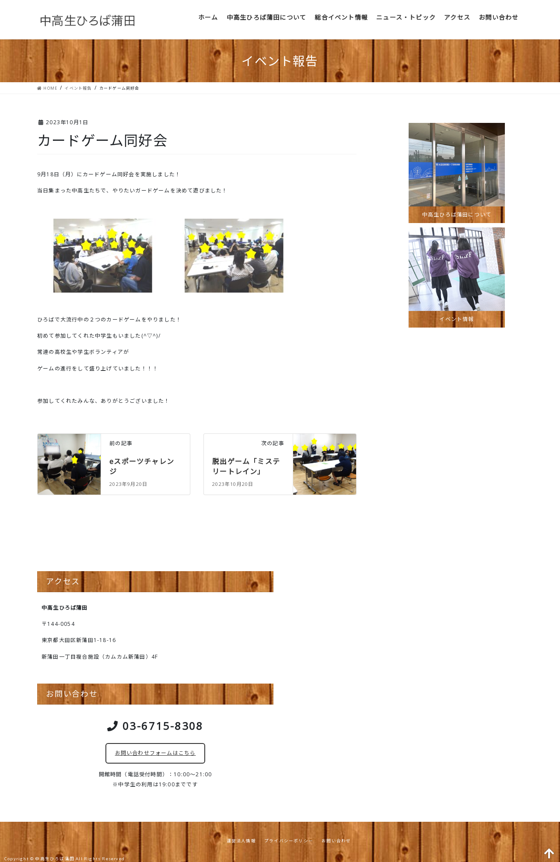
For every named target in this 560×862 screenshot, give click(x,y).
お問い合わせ (336, 841)
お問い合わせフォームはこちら (155, 753)
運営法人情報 (241, 841)
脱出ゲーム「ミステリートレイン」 (246, 466)
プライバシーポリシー (288, 841)
